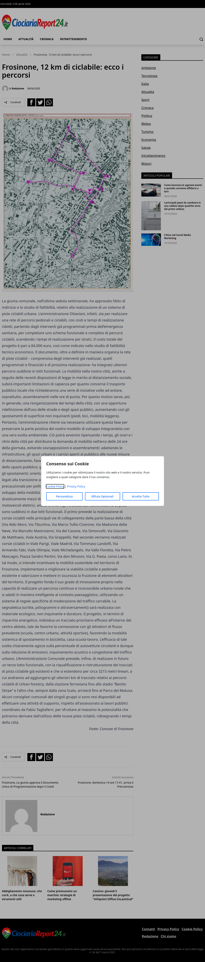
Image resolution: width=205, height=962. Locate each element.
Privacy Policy (76, 486)
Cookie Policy (55, 486)
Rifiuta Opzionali (102, 496)
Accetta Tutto (141, 496)
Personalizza (64, 496)
